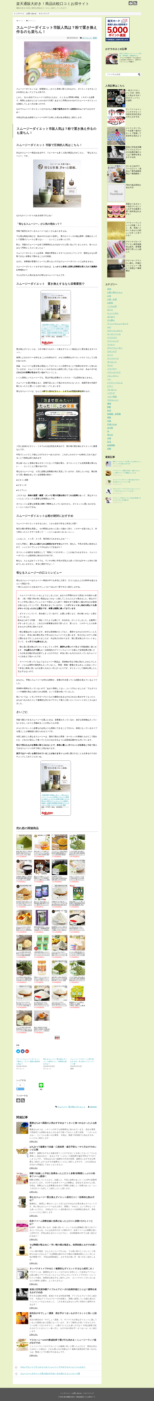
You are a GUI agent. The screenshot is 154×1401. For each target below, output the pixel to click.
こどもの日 (112, 306)
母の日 (110, 435)
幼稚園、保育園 (114, 414)
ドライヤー (112, 369)
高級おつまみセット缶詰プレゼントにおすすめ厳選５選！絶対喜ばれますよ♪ (133, 209)
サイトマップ (44, 13)
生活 (109, 442)
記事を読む (33, 1141)
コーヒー (111, 345)
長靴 (109, 449)
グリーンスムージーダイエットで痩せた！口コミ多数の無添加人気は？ (28, 1061)
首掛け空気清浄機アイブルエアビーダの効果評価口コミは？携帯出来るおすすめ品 (133, 152)
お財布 (110, 303)
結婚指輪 (111, 445)
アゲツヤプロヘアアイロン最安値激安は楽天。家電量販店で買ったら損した (133, 247)
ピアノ (110, 386)
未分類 (110, 428)
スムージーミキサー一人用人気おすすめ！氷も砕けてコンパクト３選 (82, 1061)
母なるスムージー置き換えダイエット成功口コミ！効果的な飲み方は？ (55, 1061)
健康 (95, 38)
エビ (109, 327)
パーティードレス (115, 383)
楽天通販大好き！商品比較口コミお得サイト (52, 4)
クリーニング (113, 341)
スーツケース (113, 358)
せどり (110, 310)
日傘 (109, 421)
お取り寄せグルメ (115, 292)
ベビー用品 (112, 397)
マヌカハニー (113, 400)
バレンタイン (113, 376)
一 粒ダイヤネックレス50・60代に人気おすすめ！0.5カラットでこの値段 (133, 95)
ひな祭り (111, 320)
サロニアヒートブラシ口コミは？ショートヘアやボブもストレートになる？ (50, 1367)
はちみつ (111, 317)
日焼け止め (112, 424)
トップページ (19, 13)
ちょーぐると (113, 313)
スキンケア (112, 351)
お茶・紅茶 (112, 299)
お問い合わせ (31, 13)
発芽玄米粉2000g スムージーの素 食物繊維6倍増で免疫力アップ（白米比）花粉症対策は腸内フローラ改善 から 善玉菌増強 (42, 930)
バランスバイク (114, 372)
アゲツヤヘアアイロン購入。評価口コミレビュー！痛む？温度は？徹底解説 (133, 266)
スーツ (110, 355)
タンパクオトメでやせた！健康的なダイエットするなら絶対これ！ (61, 1268)
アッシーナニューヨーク (117, 324)
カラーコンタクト (115, 331)
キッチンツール (114, 334)
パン (109, 379)
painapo (93, 1107)
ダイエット (87, 38)
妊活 (109, 410)
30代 (109, 289)
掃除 (109, 417)
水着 (109, 438)
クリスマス (112, 338)
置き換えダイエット (77, 1107)
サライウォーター (115, 348)
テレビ (110, 365)
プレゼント (112, 390)
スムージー (62, 1107)
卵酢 (109, 407)
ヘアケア (111, 393)
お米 (109, 296)
